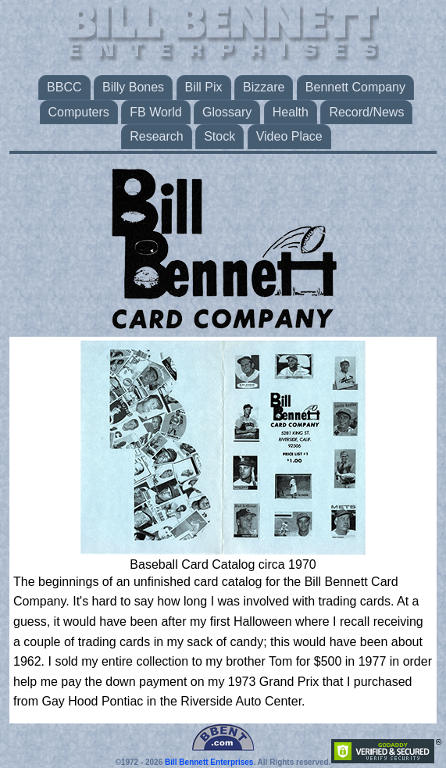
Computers (78, 112)
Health (291, 112)
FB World (155, 112)
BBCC (64, 87)
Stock (219, 136)
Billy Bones (133, 87)
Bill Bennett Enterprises (209, 762)
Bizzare (263, 87)
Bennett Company (355, 87)
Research (156, 136)
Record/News (366, 112)
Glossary (227, 112)
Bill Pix (204, 87)
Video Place (289, 136)
